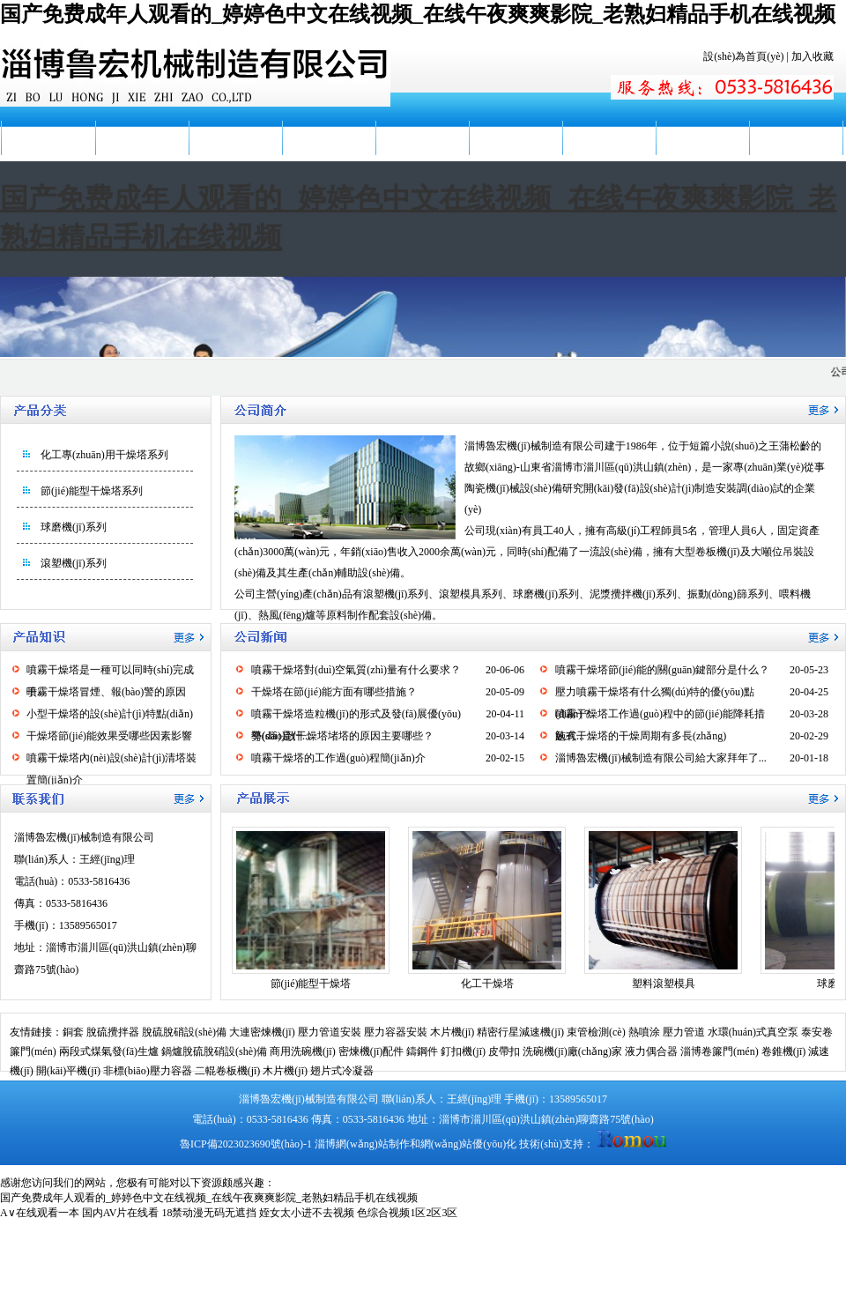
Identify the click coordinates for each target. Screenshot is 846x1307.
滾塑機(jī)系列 (74, 563)
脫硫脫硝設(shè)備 (184, 1032)
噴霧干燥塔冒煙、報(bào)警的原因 (106, 692)
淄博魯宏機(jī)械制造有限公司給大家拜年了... (661, 758)
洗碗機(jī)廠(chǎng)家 (572, 1051)
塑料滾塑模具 (663, 983)
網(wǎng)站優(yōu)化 (468, 1144)
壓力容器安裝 (395, 1032)
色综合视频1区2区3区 (407, 1213)
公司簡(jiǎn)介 (142, 138)
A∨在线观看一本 (39, 1213)
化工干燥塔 (487, 983)
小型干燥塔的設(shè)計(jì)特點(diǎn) (109, 714)
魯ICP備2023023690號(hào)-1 (246, 1144)
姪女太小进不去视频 (306, 1213)
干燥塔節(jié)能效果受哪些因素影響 (109, 736)
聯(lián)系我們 (796, 138)
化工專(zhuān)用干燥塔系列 (104, 455)
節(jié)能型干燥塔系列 (92, 491)
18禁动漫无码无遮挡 (208, 1213)
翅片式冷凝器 (342, 1071)
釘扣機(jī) (463, 1051)
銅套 (73, 1032)
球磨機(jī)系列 (74, 527)
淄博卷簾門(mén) (719, 1051)
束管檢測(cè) (596, 1032)
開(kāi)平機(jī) (68, 1071)
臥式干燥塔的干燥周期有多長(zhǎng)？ (640, 736)
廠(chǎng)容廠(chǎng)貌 (515, 155)
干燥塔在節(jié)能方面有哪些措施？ (334, 692)
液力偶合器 (651, 1051)
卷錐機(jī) (783, 1051)
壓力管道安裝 (329, 1032)
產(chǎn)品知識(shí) (422, 155)
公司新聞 (235, 138)
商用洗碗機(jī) (303, 1051)
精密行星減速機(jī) (520, 1032)
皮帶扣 (504, 1051)
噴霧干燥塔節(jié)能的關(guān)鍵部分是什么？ (662, 670)
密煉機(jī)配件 (371, 1051)
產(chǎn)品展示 (328, 138)
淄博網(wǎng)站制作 (362, 1144)
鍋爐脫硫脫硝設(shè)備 (214, 1051)
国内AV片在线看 (121, 1213)
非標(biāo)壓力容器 (147, 1071)
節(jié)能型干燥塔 (311, 983)
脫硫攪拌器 (112, 1032)
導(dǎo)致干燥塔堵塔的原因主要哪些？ (342, 736)
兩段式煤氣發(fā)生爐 (109, 1051)
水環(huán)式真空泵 (753, 1032)
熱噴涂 (644, 1032)
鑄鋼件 (422, 1051)
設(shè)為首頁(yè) (743, 56)
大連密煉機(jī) (262, 1032)
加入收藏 (812, 56)
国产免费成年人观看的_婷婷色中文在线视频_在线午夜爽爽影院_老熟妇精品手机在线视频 (417, 14)
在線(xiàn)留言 (703, 138)
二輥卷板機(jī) (228, 1071)
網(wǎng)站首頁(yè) (47, 155)
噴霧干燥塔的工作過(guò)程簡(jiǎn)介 (338, 758)
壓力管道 (684, 1032)
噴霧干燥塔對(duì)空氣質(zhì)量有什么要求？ (356, 670)
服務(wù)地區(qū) (608, 155)
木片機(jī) (452, 1032)
